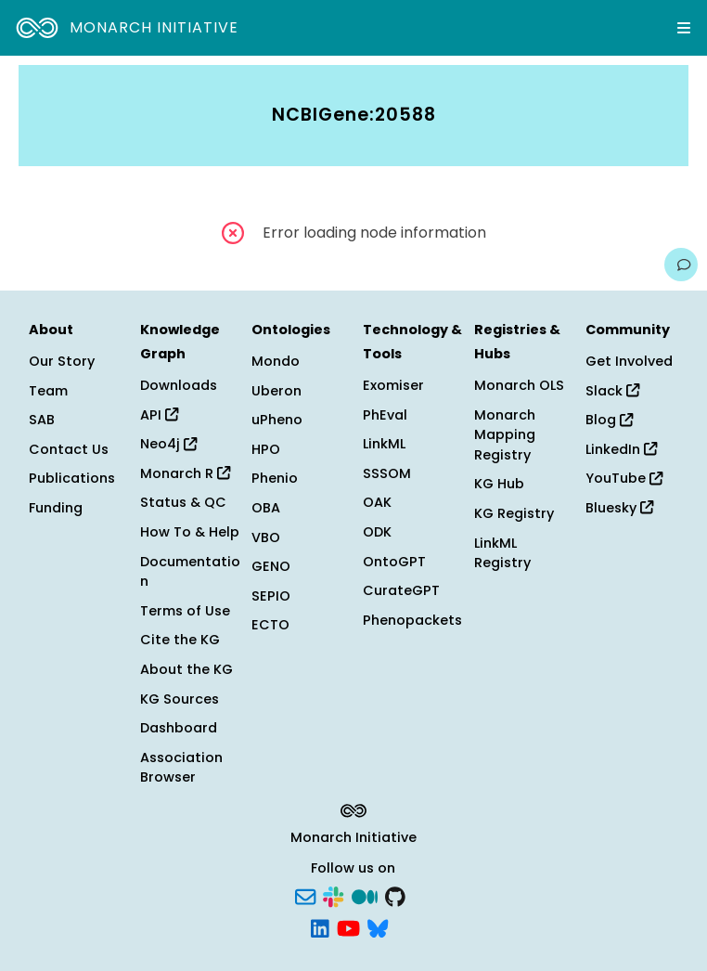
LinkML (384, 443)
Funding (56, 507)
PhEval (385, 415)
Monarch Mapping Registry (504, 435)
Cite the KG (180, 639)
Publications (72, 478)
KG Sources (179, 699)
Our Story (62, 361)
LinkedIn (621, 449)
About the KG (186, 669)
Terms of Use (185, 611)
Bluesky (619, 507)
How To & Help (189, 532)
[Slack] (333, 896)
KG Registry (514, 513)
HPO (265, 449)
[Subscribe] (305, 896)
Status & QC (183, 502)
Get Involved (629, 361)
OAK (377, 502)
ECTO (270, 624)
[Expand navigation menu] (684, 28)
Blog (609, 419)
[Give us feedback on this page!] (681, 264)
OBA (265, 507)
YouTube (623, 478)
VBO (265, 537)
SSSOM (387, 473)
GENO (270, 566)
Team (48, 391)
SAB (42, 419)
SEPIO (270, 596)
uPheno (276, 419)
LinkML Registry (502, 553)
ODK (377, 532)
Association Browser (181, 767)
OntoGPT (394, 561)
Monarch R (185, 473)
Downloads (178, 385)
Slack (612, 391)
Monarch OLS (519, 385)
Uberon (276, 391)
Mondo (275, 361)
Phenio (274, 478)
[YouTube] (348, 926)
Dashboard (178, 728)
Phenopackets (412, 620)
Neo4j (168, 443)
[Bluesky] (377, 926)
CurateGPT (401, 590)
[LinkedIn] (320, 926)
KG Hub (499, 483)
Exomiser (393, 385)
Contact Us (69, 449)
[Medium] (365, 896)
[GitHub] (395, 896)
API (159, 415)
